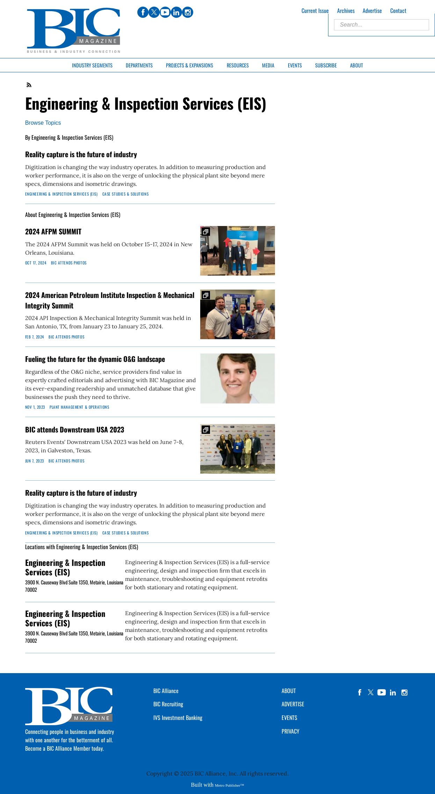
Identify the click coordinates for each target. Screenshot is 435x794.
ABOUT (289, 690)
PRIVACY (290, 731)
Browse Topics (43, 123)
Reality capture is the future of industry (81, 154)
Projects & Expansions (189, 65)
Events (295, 65)
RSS (29, 85)
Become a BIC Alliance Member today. (64, 748)
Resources (238, 65)
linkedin (393, 692)
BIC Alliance (166, 690)
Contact (398, 10)
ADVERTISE (293, 704)
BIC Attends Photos (69, 262)
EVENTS (289, 717)
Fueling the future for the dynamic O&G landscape (95, 359)
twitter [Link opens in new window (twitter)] (154, 12)
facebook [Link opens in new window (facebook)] (142, 12)
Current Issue (315, 10)
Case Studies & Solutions (125, 194)
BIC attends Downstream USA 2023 (74, 429)
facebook (359, 692)
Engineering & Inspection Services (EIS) (61, 194)
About (356, 65)
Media (268, 65)
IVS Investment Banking (177, 717)
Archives (346, 10)
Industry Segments (92, 65)
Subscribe (326, 65)
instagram (404, 692)
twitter (370, 692)
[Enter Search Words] (381, 24)
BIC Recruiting (168, 704)
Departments (139, 65)
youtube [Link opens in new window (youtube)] (165, 12)
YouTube (381, 692)
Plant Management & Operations (79, 407)
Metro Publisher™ (229, 785)
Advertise (372, 10)
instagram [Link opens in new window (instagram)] (187, 12)
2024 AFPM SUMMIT (53, 231)
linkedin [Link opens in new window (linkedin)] (176, 12)
